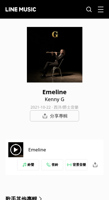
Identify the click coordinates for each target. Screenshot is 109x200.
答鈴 (52, 164)
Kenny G (54, 99)
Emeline (37, 149)
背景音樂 (76, 164)
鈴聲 (28, 164)
